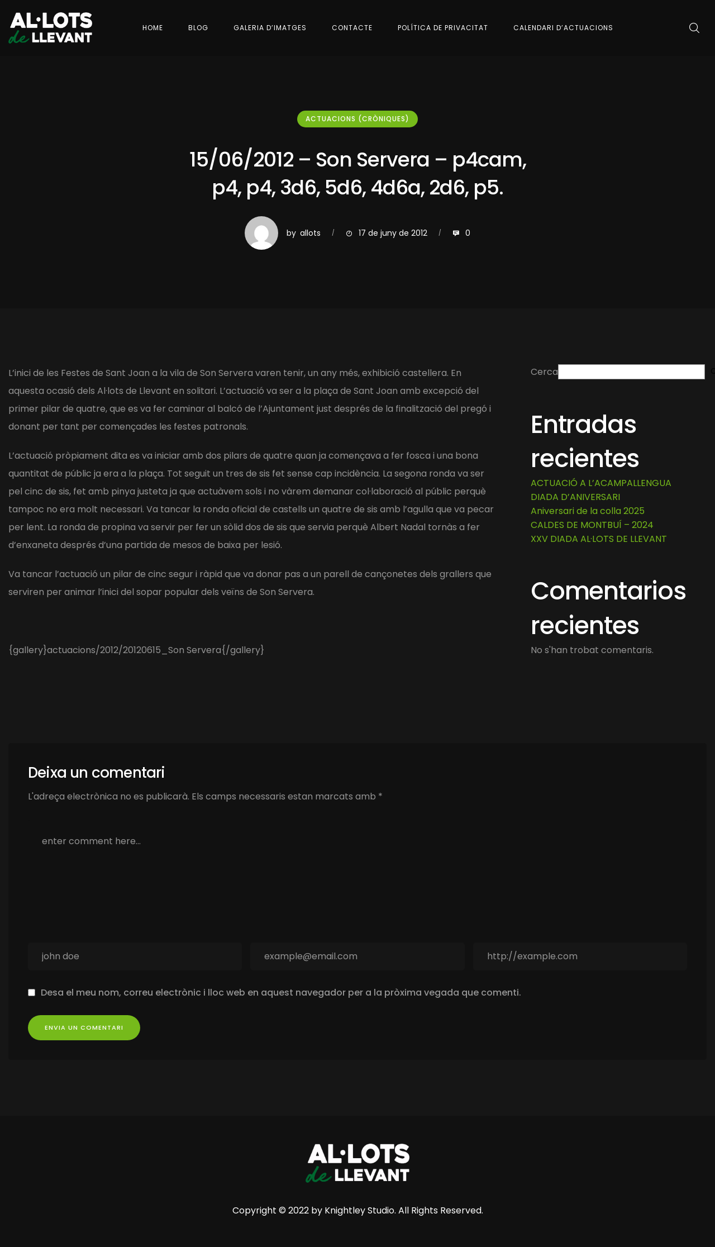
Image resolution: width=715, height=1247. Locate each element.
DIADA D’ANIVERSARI (575, 497)
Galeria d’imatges (270, 27)
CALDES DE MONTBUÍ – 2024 (592, 524)
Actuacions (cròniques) (357, 118)
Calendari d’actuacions (563, 27)
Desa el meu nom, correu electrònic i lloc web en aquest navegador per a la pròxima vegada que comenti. (281, 992)
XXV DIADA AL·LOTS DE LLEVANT (599, 538)
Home (152, 27)
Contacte (352, 27)
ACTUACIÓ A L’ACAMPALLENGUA (601, 483)
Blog (198, 27)
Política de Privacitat (443, 27)
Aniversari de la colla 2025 (588, 510)
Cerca (544, 371)
